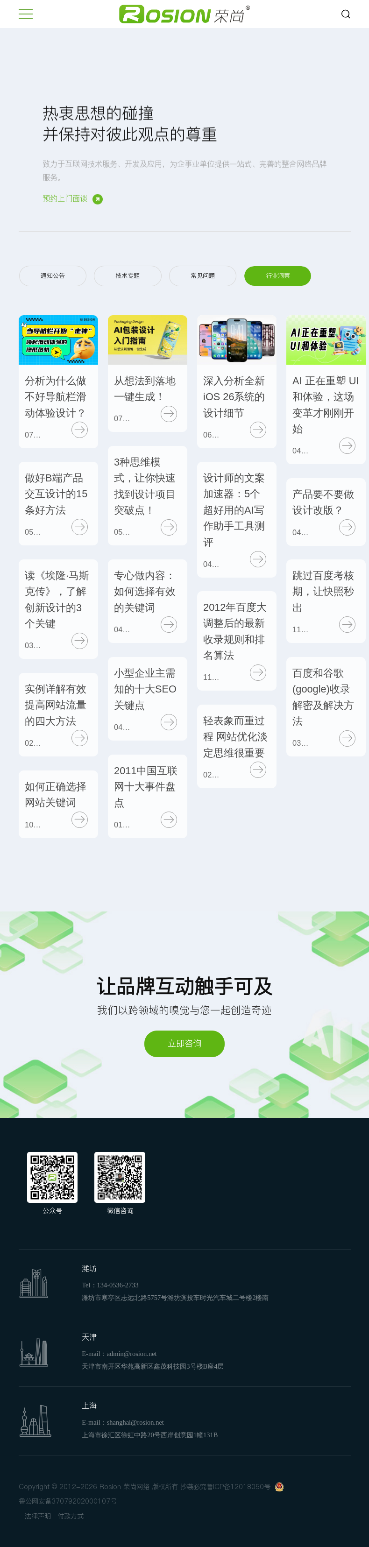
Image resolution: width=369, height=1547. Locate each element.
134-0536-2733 (118, 1285)
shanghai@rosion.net (135, 1422)
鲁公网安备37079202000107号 (68, 1501)
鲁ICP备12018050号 (238, 1486)
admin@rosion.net (132, 1353)
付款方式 (70, 1516)
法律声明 (38, 1516)
